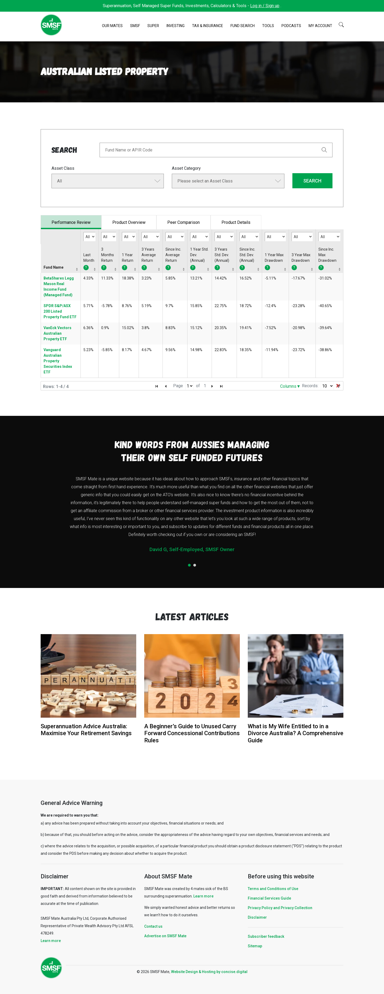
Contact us (153, 926)
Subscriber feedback (266, 936)
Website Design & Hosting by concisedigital (209, 972)
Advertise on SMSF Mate (165, 936)
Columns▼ (290, 386)
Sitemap (255, 946)
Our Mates (112, 26)
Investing (176, 26)
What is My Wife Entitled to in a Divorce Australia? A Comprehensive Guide (295, 733)
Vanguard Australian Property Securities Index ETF (58, 361)
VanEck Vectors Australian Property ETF (57, 333)
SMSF (135, 26)
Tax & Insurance (207, 26)
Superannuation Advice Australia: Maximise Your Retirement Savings (86, 729)
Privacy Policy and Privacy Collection (280, 908)
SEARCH (312, 181)
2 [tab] (194, 565)
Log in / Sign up (264, 5)
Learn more (51, 941)
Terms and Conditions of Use (273, 889)
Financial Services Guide (269, 898)
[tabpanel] (192, 516)
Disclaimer (257, 917)
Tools (268, 26)
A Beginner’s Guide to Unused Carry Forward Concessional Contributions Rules (192, 733)
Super (153, 26)
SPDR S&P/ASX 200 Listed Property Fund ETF (60, 311)
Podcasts (291, 26)
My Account (320, 26)
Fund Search (243, 26)
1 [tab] (189, 565)
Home (95, 26)
